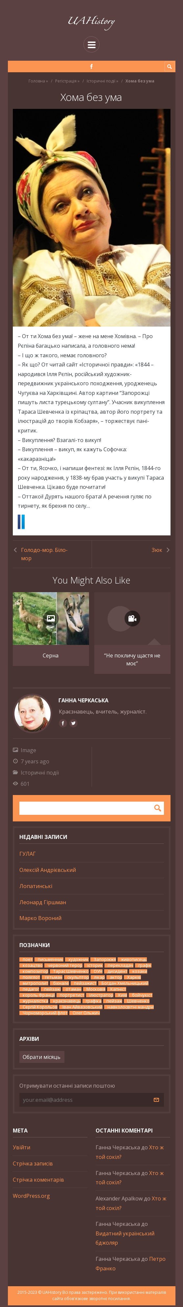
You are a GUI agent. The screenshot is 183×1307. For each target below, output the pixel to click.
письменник (50, 961)
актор (116, 979)
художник (78, 961)
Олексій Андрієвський (47, 871)
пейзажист (85, 985)
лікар (99, 979)
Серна (50, 657)
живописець (134, 961)
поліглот (31, 979)
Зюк (157, 550)
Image (28, 751)
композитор (35, 973)
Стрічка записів (33, 1165)
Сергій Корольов (40, 1008)
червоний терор (65, 967)
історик (95, 967)
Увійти (21, 1149)
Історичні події (101, 81)
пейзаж (114, 1003)
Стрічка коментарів (38, 1181)
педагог (31, 991)
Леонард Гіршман (42, 903)
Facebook (31, 522)
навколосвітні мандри (130, 1008)
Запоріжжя (105, 961)
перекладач (120, 967)
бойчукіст (142, 997)
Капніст (118, 991)
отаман (73, 991)
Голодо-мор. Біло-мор (44, 554)
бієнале (61, 985)
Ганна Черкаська (83, 702)
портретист (72, 997)
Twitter (56, 522)
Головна (37, 81)
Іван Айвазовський (82, 1008)
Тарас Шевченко (71, 973)
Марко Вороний (40, 919)
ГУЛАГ (27, 855)
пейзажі (52, 991)
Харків (134, 979)
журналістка (35, 1003)
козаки (139, 973)
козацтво (33, 967)
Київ (122, 997)
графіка (94, 1003)
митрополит (35, 985)
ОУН (98, 973)
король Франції (39, 997)
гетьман (53, 979)
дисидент (117, 973)
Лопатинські (35, 887)
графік (144, 967)
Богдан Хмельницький (125, 985)
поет (28, 961)
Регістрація (66, 81)
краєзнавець (67, 1003)
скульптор (78, 979)
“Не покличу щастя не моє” (132, 661)
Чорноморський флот (45, 1014)
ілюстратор (101, 997)
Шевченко (138, 1003)
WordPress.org (31, 1197)
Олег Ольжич (86, 1014)
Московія (95, 991)
